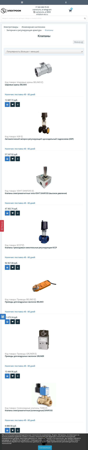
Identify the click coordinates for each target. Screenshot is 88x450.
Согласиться (45, 447)
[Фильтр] (2, 226)
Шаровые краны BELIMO (30, 82)
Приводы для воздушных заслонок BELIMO (24, 302)
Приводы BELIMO (26, 299)
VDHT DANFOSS (25, 191)
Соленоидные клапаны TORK (32, 408)
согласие (5, 440)
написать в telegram (42, 9)
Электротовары (11, 27)
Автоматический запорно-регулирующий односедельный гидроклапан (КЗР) (39, 139)
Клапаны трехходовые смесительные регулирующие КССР (31, 247)
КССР (20, 245)
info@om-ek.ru (42, 14)
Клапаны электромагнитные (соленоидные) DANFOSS (28, 410)
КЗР (20, 136)
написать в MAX (43, 12)
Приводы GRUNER (27, 353)
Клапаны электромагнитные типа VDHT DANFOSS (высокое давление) (36, 193)
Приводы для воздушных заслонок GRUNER (24, 356)
